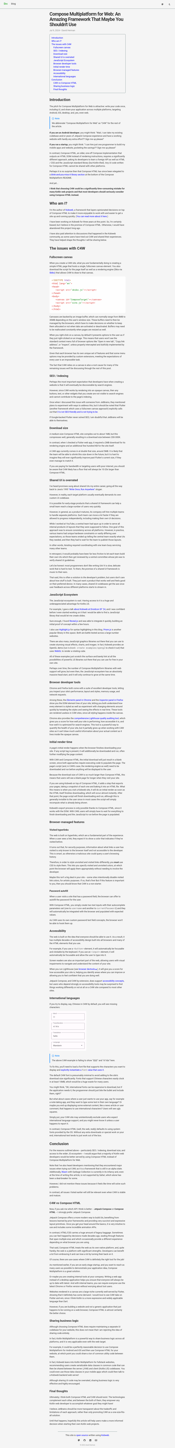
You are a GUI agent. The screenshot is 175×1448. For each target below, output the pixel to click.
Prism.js (107, 629)
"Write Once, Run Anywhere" (82, 489)
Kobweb (69, 210)
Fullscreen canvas (61, 47)
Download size (60, 54)
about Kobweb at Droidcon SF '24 (89, 609)
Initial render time (61, 67)
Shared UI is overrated (63, 57)
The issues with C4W (61, 44)
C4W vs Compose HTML (65, 83)
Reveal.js (74, 621)
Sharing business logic (64, 86)
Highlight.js (64, 629)
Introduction (57, 38)
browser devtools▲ (88, 969)
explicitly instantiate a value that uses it (82, 1070)
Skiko (52, 272)
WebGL (58, 651)
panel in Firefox (111, 700)
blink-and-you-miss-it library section (68, 174)
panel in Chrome (79, 700)
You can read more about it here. (92, 216)
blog (13, 3)
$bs (6, 3)
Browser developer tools (64, 63)
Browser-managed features (66, 70)
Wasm (65, 1172)
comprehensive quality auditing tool (96, 718)
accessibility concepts (113, 981)
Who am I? (57, 41)
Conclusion (57, 79)
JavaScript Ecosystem (63, 60)
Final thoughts (60, 89)
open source (82, 1435)
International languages (64, 76)
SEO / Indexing (60, 50)
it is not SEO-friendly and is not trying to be (77, 412)
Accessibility (59, 73)
